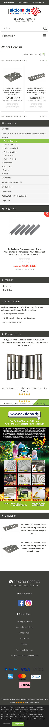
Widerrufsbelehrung (24, 650)
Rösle (5, 173)
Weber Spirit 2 (10, 159)
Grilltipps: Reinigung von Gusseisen (19, 318)
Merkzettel (23, 2)
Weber (6, 137)
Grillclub (8, 290)
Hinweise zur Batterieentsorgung (24, 655)
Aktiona (8, 286)
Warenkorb (9, 2)
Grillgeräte (6, 178)
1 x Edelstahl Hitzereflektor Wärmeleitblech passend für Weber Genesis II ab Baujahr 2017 (36, 91)
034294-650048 (26, 18)
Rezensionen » (11, 334)
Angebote (5, 200)
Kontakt (24, 644)
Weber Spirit (9, 155)
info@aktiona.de (25, 593)
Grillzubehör (6, 187)
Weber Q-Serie (10, 152)
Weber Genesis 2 (11, 144)
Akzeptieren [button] (18, 723)
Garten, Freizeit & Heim (11, 182)
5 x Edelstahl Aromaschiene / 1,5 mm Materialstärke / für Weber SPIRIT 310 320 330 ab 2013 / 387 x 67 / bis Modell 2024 (24, 252)
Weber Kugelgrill (11, 148)
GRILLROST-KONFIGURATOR (14, 196)
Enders (6, 170)
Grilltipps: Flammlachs (14, 313)
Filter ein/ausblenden (31, 54)
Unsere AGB (24, 633)
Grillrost (4, 129)
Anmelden (38, 2)
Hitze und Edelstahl (12, 322)
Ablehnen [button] (6, 723)
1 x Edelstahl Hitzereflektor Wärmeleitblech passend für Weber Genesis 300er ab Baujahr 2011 (12, 91)
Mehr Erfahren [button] (39, 719)
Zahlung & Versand (24, 621)
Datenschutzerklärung (24, 627)
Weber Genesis (10, 141)
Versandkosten (17, 100)
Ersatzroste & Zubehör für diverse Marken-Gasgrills (24, 133)
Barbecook (7, 162)
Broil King (7, 166)
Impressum (24, 638)
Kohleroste (6, 191)
